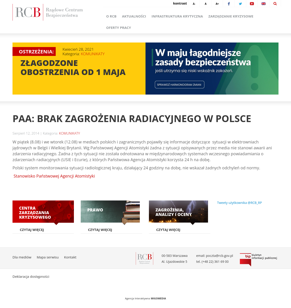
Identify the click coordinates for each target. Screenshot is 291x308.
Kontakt (70, 257)
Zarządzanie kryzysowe (230, 16)
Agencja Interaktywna (137, 298)
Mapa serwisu (48, 257)
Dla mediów (22, 257)
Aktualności (134, 16)
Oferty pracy (118, 27)
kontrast (180, 3)
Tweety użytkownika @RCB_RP (239, 202)
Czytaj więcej (32, 229)
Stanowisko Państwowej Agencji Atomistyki (54, 176)
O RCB (111, 16)
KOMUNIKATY (93, 53)
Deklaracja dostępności (31, 276)
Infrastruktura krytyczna (177, 16)
